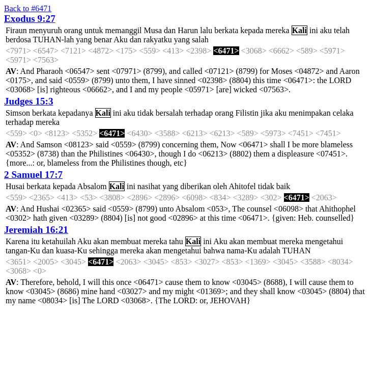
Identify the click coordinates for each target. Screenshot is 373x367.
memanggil (123, 30)
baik (283, 186)
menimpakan (310, 113)
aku (326, 30)
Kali (299, 30)
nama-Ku (242, 250)
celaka (343, 113)
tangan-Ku (23, 250)
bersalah (169, 113)
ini (313, 30)
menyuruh (45, 30)
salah (200, 39)
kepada (251, 30)
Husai (15, 186)
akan (100, 241)
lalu (206, 30)
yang (84, 39)
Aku (120, 39)
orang (73, 30)
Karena (17, 241)
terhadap (199, 113)
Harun (188, 30)
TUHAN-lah (53, 39)
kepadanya (75, 113)
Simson (18, 113)
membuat (126, 241)
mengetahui (324, 241)
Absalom (92, 186)
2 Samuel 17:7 (33, 174)
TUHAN (296, 250)
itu (35, 241)
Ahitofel (241, 186)
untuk (93, 30)
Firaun (16, 30)
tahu (176, 241)
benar (103, 39)
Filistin (247, 113)
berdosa (18, 39)
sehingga (103, 250)
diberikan (195, 186)
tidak (145, 113)
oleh (220, 186)
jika (267, 113)
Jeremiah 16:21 (36, 229)
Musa (153, 30)
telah (342, 30)
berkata (226, 30)
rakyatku (158, 39)
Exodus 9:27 (29, 18)
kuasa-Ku (71, 250)
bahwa (214, 250)
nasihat (148, 186)
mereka (278, 30)
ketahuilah (59, 241)
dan (170, 30)
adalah (269, 250)
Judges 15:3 (28, 101)
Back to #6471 (27, 8)
